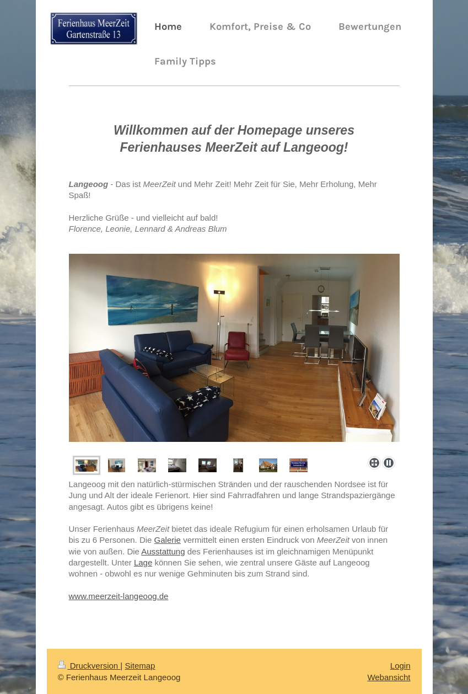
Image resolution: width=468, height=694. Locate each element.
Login (400, 665)
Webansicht (388, 677)
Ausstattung (163, 551)
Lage (143, 562)
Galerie (167, 539)
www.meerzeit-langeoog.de (119, 596)
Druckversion (89, 665)
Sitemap (140, 665)
